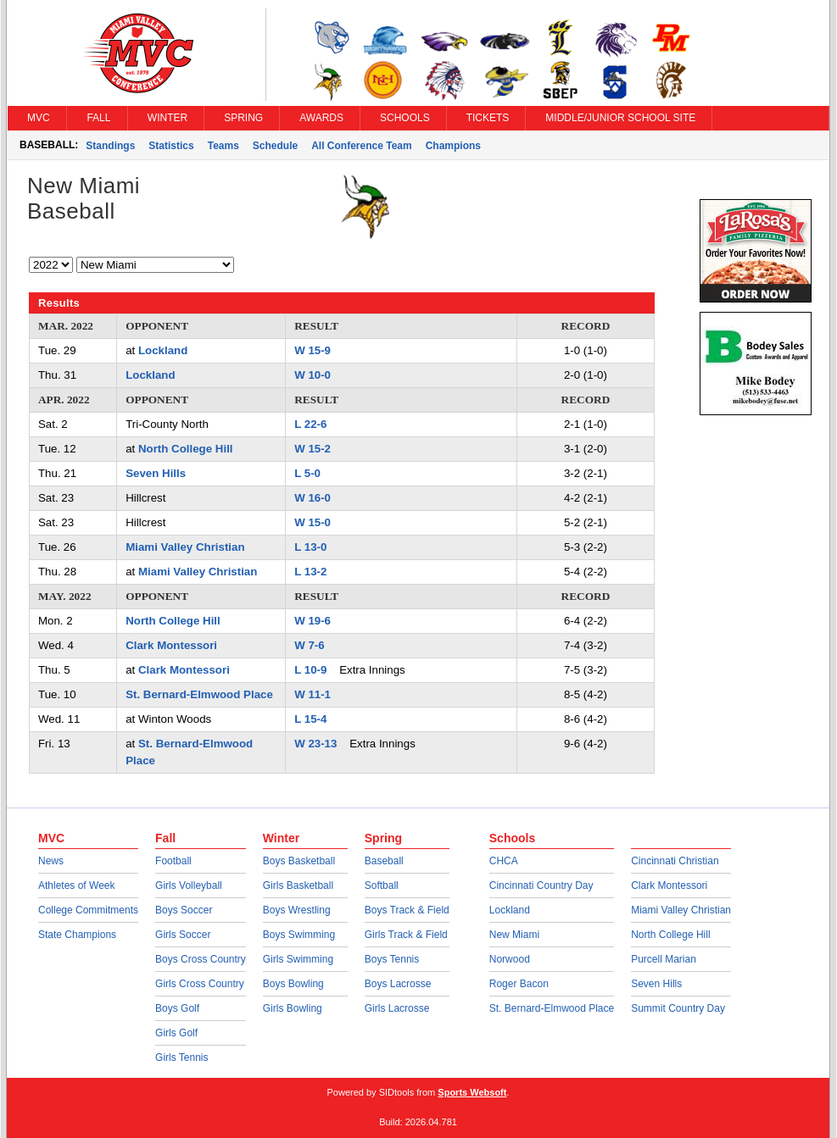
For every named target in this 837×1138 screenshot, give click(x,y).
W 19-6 (312, 620)
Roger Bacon (519, 984)
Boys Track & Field (407, 910)
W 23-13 (315, 743)
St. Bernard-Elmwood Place (199, 694)
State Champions (77, 935)
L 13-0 (310, 547)
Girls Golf (176, 1033)
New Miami (514, 935)
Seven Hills (156, 473)
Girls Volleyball (188, 885)
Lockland (162, 350)
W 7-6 (309, 645)
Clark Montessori (171, 645)
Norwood (509, 959)
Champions (453, 146)
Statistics (170, 146)
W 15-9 (312, 350)
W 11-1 (312, 694)
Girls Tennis (181, 1057)
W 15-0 (312, 522)
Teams (223, 146)
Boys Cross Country (200, 959)
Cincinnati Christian (674, 861)
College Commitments (88, 910)
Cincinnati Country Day (541, 885)
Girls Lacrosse (397, 1008)
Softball (382, 885)
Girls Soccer (182, 935)
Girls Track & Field (406, 935)
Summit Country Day (678, 1008)
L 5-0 (307, 473)
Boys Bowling (293, 984)
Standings (110, 146)
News (51, 861)
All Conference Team (361, 146)
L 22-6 (310, 424)
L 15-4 (310, 719)
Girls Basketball (298, 885)
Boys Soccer (183, 910)
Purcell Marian (663, 959)
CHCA (503, 861)
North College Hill (185, 448)
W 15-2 (312, 448)
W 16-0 (312, 497)
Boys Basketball (299, 861)
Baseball (384, 861)
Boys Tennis (392, 959)
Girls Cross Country (199, 984)
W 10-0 (312, 375)
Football (173, 861)
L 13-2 (310, 571)
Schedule (275, 146)
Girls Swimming (298, 959)
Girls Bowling (292, 1008)
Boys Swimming (299, 935)
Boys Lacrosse (398, 984)
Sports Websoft (472, 1092)
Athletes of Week (76, 885)
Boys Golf (177, 1008)
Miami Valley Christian (185, 547)
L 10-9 (310, 669)
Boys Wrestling (297, 910)
